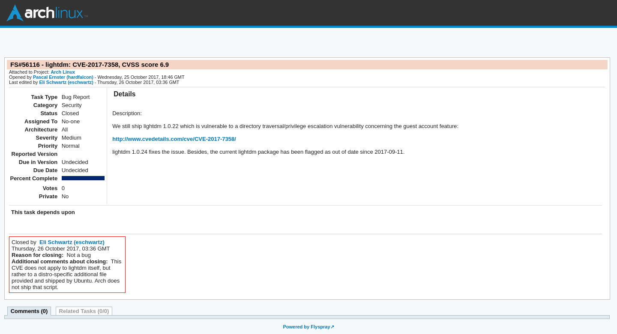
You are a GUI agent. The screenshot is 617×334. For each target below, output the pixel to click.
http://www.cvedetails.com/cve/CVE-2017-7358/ (174, 139)
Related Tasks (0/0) (84, 311)
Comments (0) (29, 311)
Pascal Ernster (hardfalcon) (63, 77)
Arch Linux (47, 12)
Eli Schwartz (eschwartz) (66, 82)
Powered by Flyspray (306, 326)
